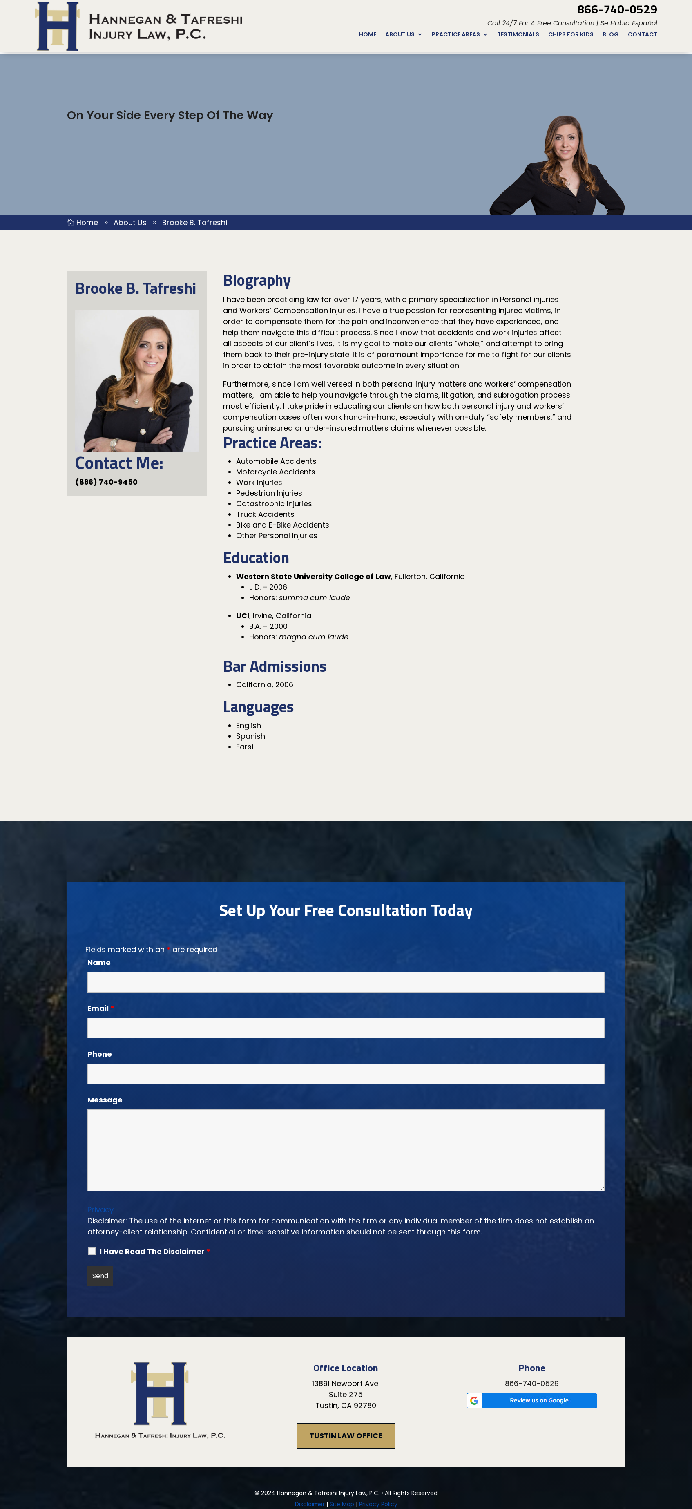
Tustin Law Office (345, 1382)
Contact (642, 34)
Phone (99, 1000)
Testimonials (518, 34)
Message (105, 1046)
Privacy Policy (378, 1450)
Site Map (342, 1450)
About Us (400, 34)
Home (367, 34)
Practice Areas (456, 34)
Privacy (100, 1156)
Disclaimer (310, 1450)
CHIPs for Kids (571, 34)
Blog (611, 34)
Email (100, 954)
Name (99, 908)
